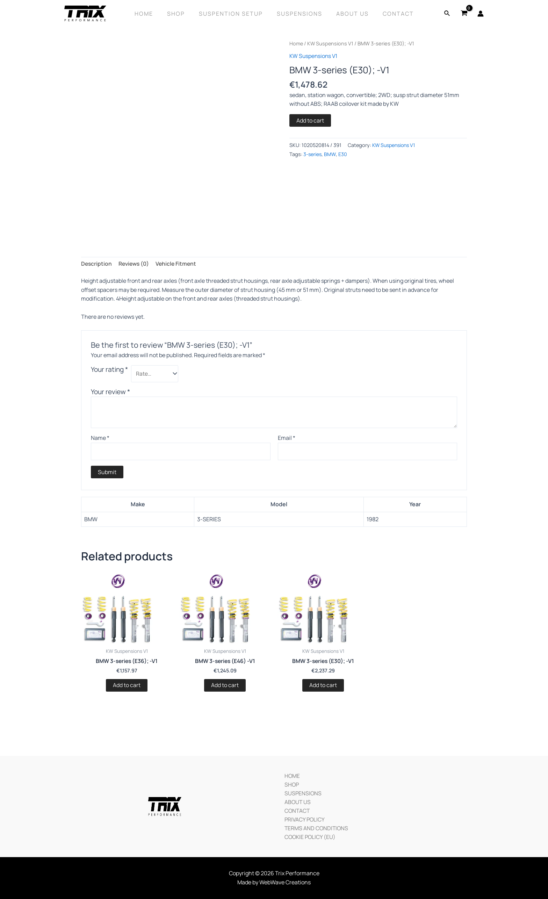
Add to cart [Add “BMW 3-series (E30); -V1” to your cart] (323, 686)
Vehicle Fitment (179, 264)
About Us (348, 13)
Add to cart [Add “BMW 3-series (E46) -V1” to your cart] (225, 686)
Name (100, 438)
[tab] (97, 264)
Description (97, 264)
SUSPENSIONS (301, 792)
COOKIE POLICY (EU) (309, 836)
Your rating (109, 370)
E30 (343, 153)
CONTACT (296, 810)
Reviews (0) (135, 264)
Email (286, 438)
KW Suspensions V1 (331, 43)
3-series (312, 153)
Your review (110, 392)
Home (151, 13)
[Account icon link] (480, 13)
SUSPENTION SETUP (232, 13)
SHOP (290, 783)
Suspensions (298, 13)
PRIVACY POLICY (303, 819)
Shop (180, 13)
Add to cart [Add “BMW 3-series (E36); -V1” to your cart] (126, 686)
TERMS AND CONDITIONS (315, 828)
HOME (290, 774)
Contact (391, 13)
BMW (331, 153)
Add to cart (310, 120)
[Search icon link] (447, 13)
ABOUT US (296, 801)
